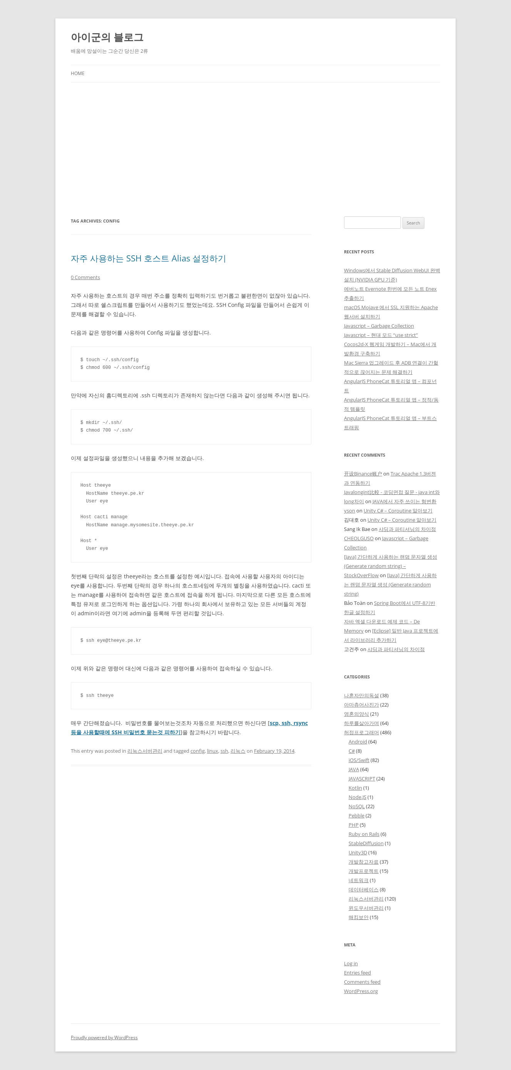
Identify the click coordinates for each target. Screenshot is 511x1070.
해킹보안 (359, 917)
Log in (351, 963)
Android (358, 741)
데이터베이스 (364, 889)
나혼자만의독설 (361, 695)
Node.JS (357, 797)
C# (352, 750)
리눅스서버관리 (144, 750)
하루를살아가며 (361, 723)
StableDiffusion (366, 843)
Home (78, 73)
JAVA (354, 769)
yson (349, 510)
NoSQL (357, 806)
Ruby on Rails (364, 834)
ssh (224, 750)
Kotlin (355, 787)
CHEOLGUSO (359, 538)
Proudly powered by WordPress (104, 1037)
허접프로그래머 (361, 732)
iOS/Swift (359, 760)
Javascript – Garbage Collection (379, 325)
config (197, 750)
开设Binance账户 (363, 473)
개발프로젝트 (364, 870)
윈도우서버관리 (366, 907)
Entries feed (357, 972)
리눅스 (237, 750)
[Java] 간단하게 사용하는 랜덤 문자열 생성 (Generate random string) (390, 584)
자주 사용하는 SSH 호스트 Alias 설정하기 (148, 258)
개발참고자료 (364, 861)
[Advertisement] (255, 140)
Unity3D (358, 852)
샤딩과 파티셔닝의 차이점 (407, 529)
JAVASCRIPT (362, 778)
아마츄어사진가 (361, 704)
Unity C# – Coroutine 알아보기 (398, 510)
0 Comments (85, 277)
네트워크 (359, 880)
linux (212, 750)
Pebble (356, 815)
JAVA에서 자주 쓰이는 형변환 (404, 501)
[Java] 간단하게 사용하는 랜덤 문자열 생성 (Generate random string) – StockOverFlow (390, 566)
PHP (354, 824)
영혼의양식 (356, 713)
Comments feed (362, 981)
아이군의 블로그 (107, 37)
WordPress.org (361, 991)
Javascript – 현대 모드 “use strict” (381, 335)
